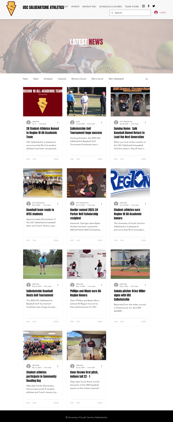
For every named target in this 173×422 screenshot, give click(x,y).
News (25, 79)
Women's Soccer (78, 79)
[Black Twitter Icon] (153, 6)
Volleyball (48, 79)
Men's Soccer (97, 79)
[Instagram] (143, 6)
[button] (75, 6)
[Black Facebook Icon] (148, 6)
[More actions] (58, 122)
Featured (62, 79)
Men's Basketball (116, 79)
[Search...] (130, 13)
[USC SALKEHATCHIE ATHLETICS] (43, 7)
